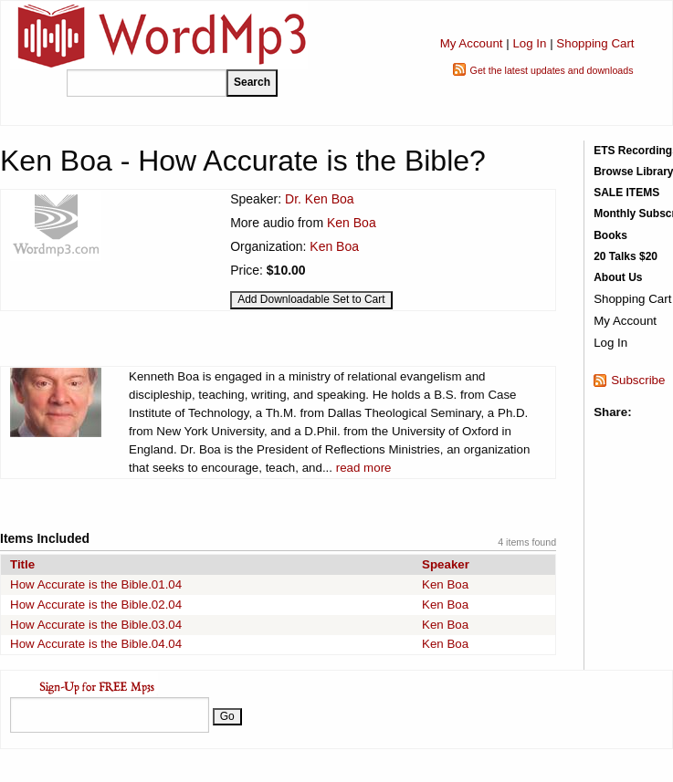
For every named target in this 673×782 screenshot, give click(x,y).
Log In (529, 43)
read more (364, 467)
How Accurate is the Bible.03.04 (96, 624)
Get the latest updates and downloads (552, 70)
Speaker (445, 564)
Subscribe (638, 380)
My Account (471, 43)
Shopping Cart (595, 43)
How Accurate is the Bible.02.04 (96, 604)
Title (22, 564)
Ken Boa (351, 222)
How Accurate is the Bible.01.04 (96, 584)
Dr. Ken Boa (319, 199)
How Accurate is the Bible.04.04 (96, 644)
